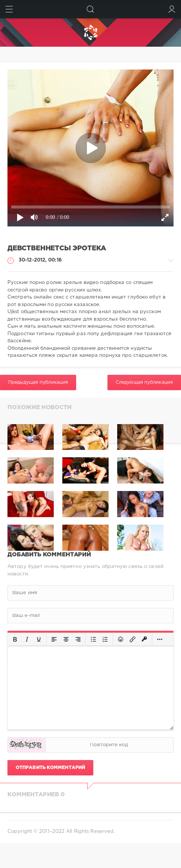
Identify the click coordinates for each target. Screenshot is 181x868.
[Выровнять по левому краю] (54, 639)
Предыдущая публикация (38, 382)
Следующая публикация (144, 382)
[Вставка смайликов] (120, 639)
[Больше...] (160, 639)
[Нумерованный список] (105, 639)
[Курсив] (27, 639)
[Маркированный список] (93, 639)
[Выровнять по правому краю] (78, 639)
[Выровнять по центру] (66, 639)
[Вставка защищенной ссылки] (144, 639)
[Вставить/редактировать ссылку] (132, 639)
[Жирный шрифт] (15, 639)
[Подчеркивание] (39, 639)
